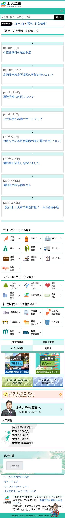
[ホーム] (19, 23)
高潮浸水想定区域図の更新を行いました (28, 74)
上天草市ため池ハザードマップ (22, 118)
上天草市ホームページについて (20, 491)
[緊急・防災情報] (36, 23)
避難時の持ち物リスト (17, 185)
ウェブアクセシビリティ (16, 486)
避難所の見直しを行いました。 (22, 163)
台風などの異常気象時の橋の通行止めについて (32, 140)
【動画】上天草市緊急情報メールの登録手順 (31, 207)
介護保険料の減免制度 (17, 52)
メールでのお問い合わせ (16, 477)
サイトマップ (11, 482)
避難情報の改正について (18, 96)
